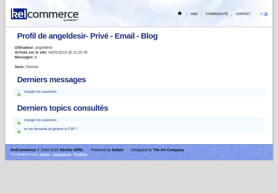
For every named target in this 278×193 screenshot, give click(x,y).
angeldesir (67, 35)
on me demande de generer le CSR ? (50, 129)
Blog (149, 35)
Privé (99, 35)
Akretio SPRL (72, 150)
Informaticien (62, 154)
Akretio (45, 154)
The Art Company (168, 150)
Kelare (118, 150)
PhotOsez (80, 154)
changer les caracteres (40, 92)
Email (125, 35)
